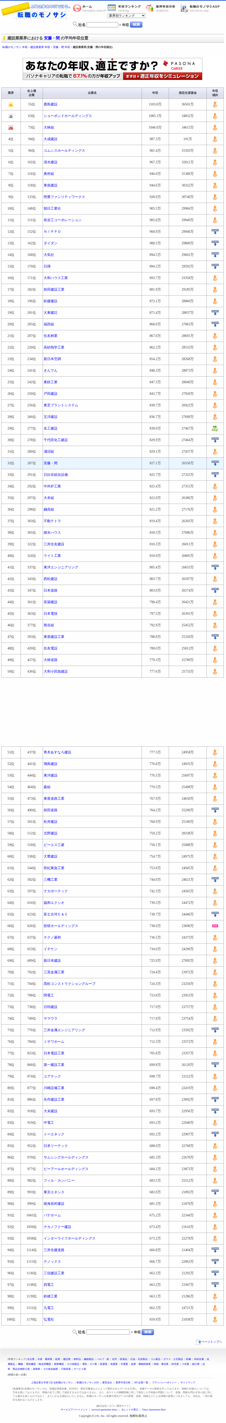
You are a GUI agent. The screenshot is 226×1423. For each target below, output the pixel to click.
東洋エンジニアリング (61, 567)
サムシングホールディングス (66, 1157)
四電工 (49, 1285)
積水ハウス (52, 532)
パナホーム (52, 1215)
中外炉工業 (52, 486)
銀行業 (196, 1364)
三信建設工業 (54, 1273)
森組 (47, 787)
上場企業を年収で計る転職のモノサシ (52, 1382)
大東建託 (50, 312)
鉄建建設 (50, 301)
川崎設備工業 (54, 1088)
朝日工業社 (52, 208)
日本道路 (50, 590)
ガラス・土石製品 (173, 1359)
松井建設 (50, 822)
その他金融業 (50, 1369)
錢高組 (49, 509)
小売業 (185, 1364)
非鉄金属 (199, 1359)
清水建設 (50, 162)
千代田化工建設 (56, 440)
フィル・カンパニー (59, 1180)
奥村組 (49, 174)
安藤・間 (52, 38)
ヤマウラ (50, 1018)
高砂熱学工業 (54, 347)
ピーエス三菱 (54, 845)
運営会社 (107, 1382)
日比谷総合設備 (56, 475)
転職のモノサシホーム (90, 8)
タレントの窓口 (129, 1409)
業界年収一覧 (125, 8)
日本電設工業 (54, 1053)
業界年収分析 (163, 8)
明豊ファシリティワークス (64, 197)
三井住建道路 (54, 1250)
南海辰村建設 (54, 1204)
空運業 (124, 1364)
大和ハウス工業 (56, 278)
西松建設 (50, 579)
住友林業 (50, 336)
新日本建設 (52, 960)
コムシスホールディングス (64, 150)
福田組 (49, 324)
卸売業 (175, 1364)
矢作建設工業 (54, 1099)
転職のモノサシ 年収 (15, 47)
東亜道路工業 (54, 798)
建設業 (67, 1359)
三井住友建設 (54, 544)
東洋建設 (50, 775)
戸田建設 (50, 394)
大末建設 (50, 1111)
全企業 (31, 1359)
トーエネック (54, 1134)
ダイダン (50, 243)
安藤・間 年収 (61, 47)
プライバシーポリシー (164, 1382)
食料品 (77, 1359)
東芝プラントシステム (61, 405)
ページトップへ (209, 1341)
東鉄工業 (50, 382)
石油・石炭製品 (139, 1359)
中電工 (49, 1123)
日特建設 (50, 1007)
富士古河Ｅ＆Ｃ (56, 914)
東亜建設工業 (54, 637)
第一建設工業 (54, 1065)
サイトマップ (187, 1382)
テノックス (52, 1261)
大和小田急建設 (56, 671)
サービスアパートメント (74, 1409)
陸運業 (103, 1364)
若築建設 (50, 602)
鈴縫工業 (50, 1296)
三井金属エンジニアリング (64, 1030)
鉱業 (57, 1359)
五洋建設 (50, 417)
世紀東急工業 (54, 868)
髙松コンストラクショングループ (69, 984)
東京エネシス (54, 1192)
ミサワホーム (54, 1041)
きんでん (50, 370)
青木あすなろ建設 (57, 752)
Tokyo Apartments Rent (154, 1409)
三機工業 (50, 879)
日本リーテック (56, 1146)
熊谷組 (49, 625)
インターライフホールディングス (69, 1238)
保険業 (36, 1369)
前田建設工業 (54, 289)
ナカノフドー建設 (57, 1227)
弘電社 (49, 1319)
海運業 (114, 1364)
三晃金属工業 (54, 972)
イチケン (50, 949)
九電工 (49, 1308)
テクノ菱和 (52, 937)
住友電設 (50, 648)
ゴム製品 (155, 1359)
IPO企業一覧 (141, 1382)
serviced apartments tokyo (104, 1409)
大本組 (49, 498)
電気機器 (31, 1364)
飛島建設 (50, 764)
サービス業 (80, 1369)
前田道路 (50, 810)
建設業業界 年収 (40, 47)
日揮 (47, 266)
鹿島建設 (50, 104)
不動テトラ (52, 521)
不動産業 (66, 1369)
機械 (20, 1364)
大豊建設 (50, 856)
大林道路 (50, 660)
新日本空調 (52, 359)
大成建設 (50, 139)
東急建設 (50, 185)
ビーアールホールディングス (66, 1169)
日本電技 (50, 613)
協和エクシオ (54, 903)
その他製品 (73, 1364)
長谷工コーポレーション (63, 220)
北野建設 (50, 833)
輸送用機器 (45, 1364)
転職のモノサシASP (201, 8)
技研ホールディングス (61, 926)
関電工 (49, 995)
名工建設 (50, 428)
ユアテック (52, 1076)
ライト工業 (52, 556)
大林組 (49, 127)
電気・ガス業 (89, 1364)
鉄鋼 (188, 1359)
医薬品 (123, 1359)
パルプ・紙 (103, 1359)
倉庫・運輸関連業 (141, 1364)
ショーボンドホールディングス (68, 116)
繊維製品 (89, 1359)
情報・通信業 (161, 1364)
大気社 (49, 255)
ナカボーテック (56, 891)
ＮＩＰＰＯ (52, 231)
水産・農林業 (45, 1359)
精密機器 (59, 1364)
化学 (114, 1359)
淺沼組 (49, 451)
